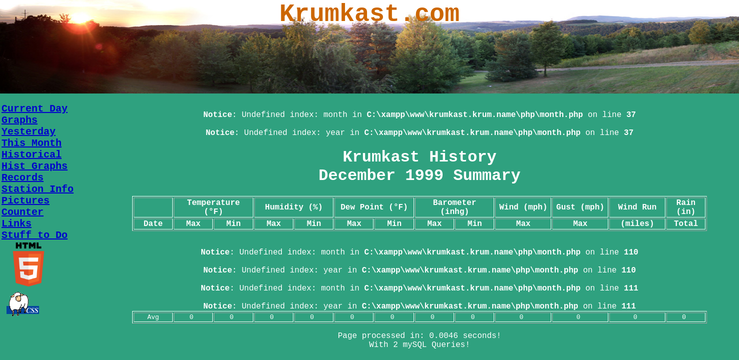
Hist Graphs (35, 166)
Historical (32, 154)
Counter (23, 212)
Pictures (26, 200)
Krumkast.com (369, 14)
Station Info (38, 189)
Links (17, 224)
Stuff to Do (35, 235)
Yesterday (29, 132)
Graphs (20, 120)
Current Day (35, 108)
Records (23, 178)
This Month (32, 143)
